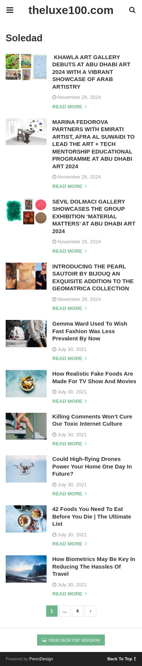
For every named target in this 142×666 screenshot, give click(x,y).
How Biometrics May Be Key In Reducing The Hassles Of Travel (93, 566)
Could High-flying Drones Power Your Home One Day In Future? (92, 466)
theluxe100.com (71, 10)
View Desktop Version (71, 640)
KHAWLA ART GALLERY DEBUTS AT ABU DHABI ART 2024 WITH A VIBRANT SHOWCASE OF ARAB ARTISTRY (91, 72)
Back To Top (122, 658)
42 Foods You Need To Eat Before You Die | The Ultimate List (91, 516)
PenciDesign (41, 659)
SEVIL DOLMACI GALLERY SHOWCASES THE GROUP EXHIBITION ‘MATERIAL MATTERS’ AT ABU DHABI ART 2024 (93, 216)
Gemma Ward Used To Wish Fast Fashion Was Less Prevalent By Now (89, 331)
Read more (69, 107)
